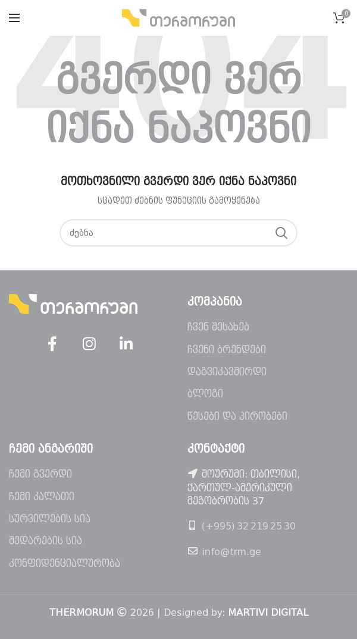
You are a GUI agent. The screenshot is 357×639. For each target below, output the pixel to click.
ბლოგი (205, 394)
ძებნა (281, 233)
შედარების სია (45, 541)
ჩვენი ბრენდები (226, 350)
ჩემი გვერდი (40, 474)
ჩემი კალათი (41, 497)
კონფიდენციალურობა (64, 563)
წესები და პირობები (237, 416)
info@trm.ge (231, 551)
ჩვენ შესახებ (218, 327)
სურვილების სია (49, 519)
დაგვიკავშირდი (227, 372)
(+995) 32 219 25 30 (249, 526)
